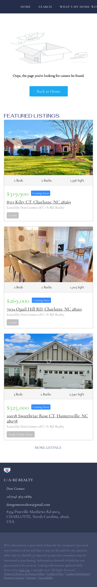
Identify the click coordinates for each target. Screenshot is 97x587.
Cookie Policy (55, 573)
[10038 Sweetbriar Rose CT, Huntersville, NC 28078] (48, 361)
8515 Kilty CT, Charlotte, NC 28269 (39, 202)
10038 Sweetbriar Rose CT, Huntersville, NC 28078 (47, 418)
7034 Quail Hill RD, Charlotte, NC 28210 (44, 309)
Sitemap (31, 577)
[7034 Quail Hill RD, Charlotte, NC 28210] (48, 254)
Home (26, 7)
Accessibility (45, 577)
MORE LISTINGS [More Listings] (48, 447)
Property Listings (14, 577)
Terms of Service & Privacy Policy (24, 573)
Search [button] (45, 7)
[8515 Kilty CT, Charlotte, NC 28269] (48, 147)
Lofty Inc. (24, 570)
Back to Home (48, 91)
